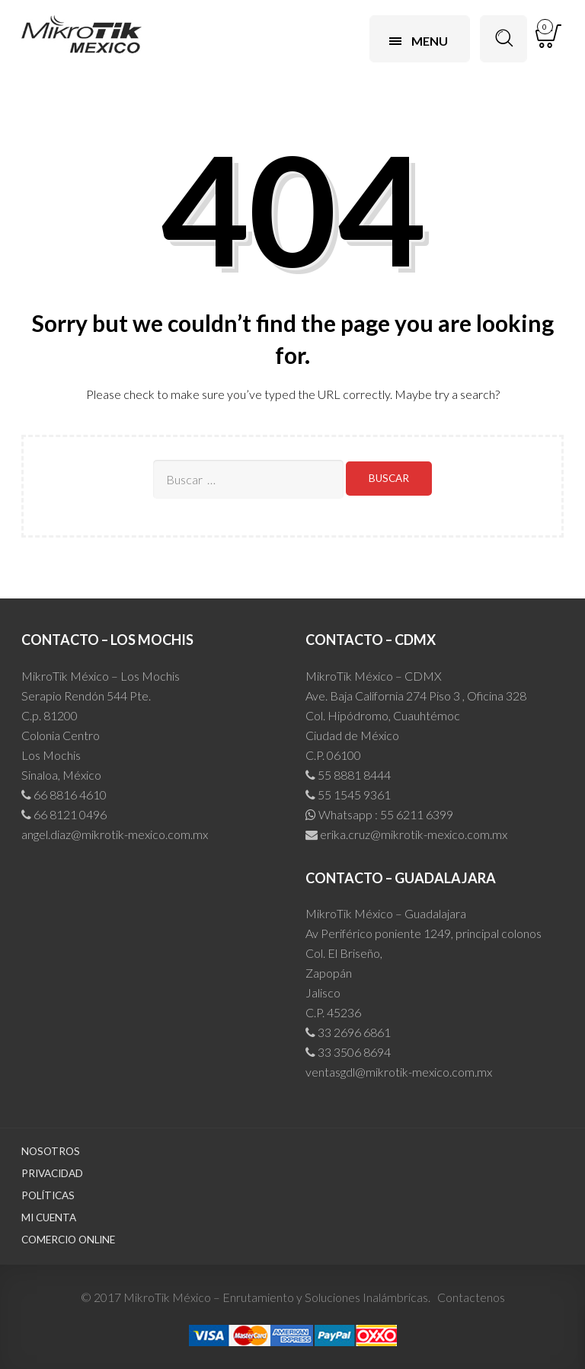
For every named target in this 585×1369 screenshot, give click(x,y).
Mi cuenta (48, 1217)
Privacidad (52, 1173)
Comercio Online (68, 1239)
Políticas (48, 1195)
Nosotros (50, 1151)
